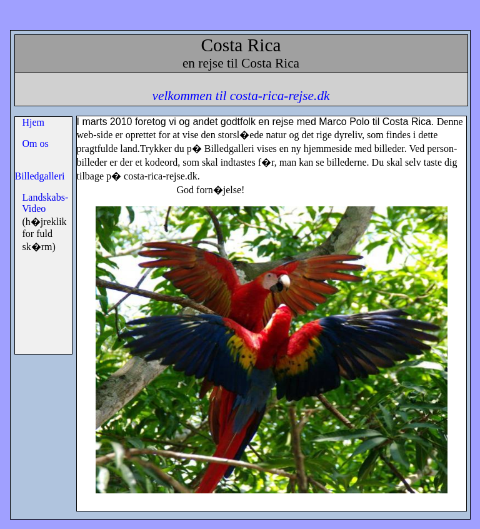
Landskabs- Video (42, 203)
